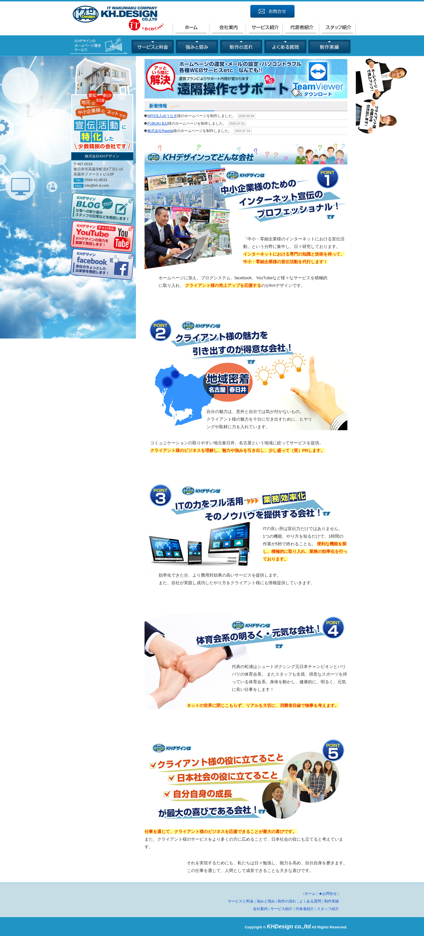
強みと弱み (266, 901)
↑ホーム (309, 893)
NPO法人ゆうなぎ (162, 116)
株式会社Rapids (160, 131)
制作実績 (331, 901)
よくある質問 (310, 901)
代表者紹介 (305, 909)
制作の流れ (287, 901)
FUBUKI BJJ (157, 123)
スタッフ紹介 (328, 909)
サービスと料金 (241, 901)
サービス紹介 (281, 909)
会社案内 (260, 909)
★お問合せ (328, 893)
